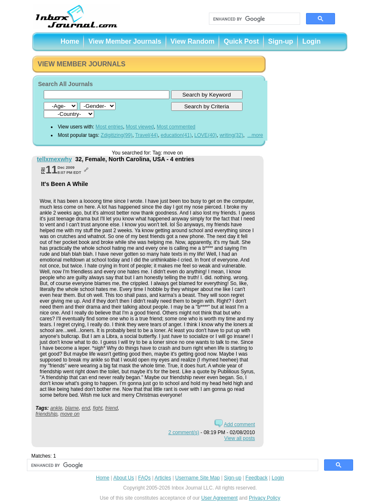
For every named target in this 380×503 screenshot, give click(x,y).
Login (311, 41)
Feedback (256, 478)
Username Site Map (197, 478)
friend (111, 408)
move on (69, 414)
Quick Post (241, 41)
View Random (193, 41)
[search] (253, 19)
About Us (123, 478)
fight (98, 408)
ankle (56, 408)
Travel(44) (146, 135)
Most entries (109, 127)
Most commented (176, 127)
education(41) (176, 135)
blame (72, 408)
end (86, 408)
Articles (163, 478)
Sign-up (280, 41)
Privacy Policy (264, 498)
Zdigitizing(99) (116, 135)
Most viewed (140, 127)
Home (70, 41)
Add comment (239, 424)
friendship (47, 414)
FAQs (144, 478)
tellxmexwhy (54, 159)
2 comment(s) (183, 432)
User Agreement (219, 498)
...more (255, 135)
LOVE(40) (205, 135)
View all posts (239, 438)
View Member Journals (124, 41)
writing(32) (231, 135)
